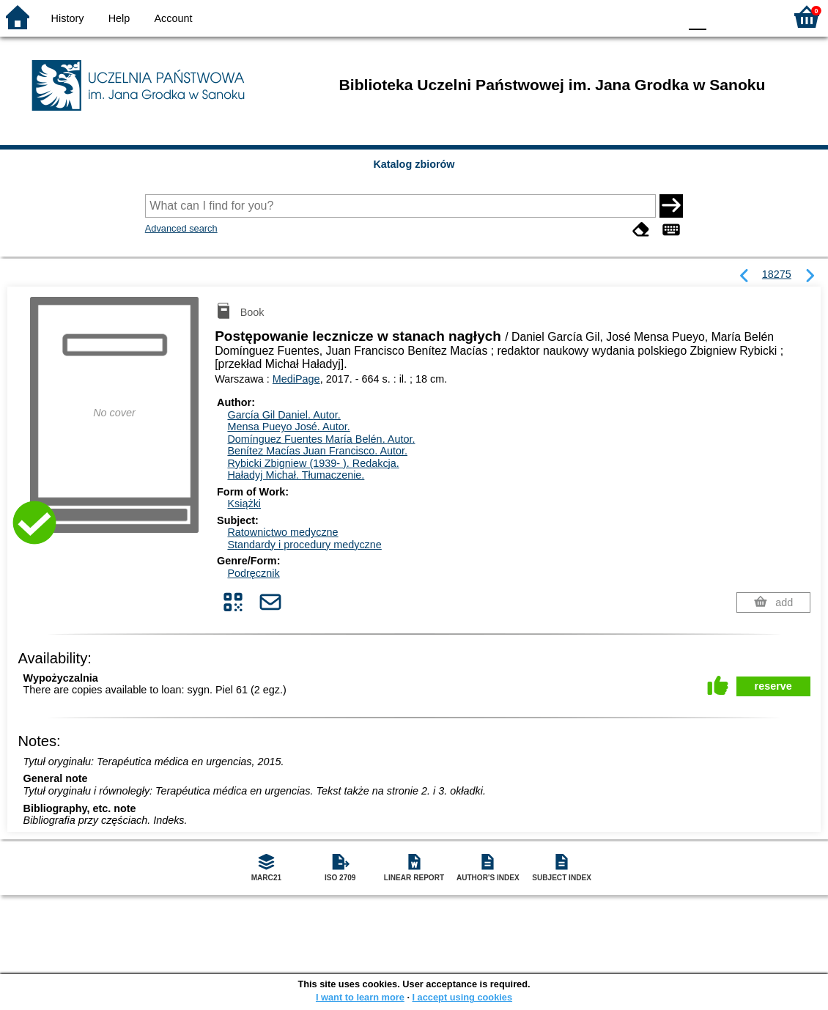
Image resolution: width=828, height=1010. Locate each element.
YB (633, 16)
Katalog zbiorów (413, 164)
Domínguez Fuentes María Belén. (321, 439)
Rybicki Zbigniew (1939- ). (313, 463)
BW (604, 16)
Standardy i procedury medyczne (304, 544)
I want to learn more (360, 997)
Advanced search (181, 228)
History (67, 18)
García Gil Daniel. (283, 415)
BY (663, 16)
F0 (697, 16)
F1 (723, 16)
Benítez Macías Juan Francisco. (317, 451)
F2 (757, 16)
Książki (244, 503)
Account (173, 18)
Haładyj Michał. (295, 475)
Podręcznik (253, 573)
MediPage (296, 379)
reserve (773, 686)
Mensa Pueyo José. (288, 426)
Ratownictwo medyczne (282, 532)
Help (119, 18)
